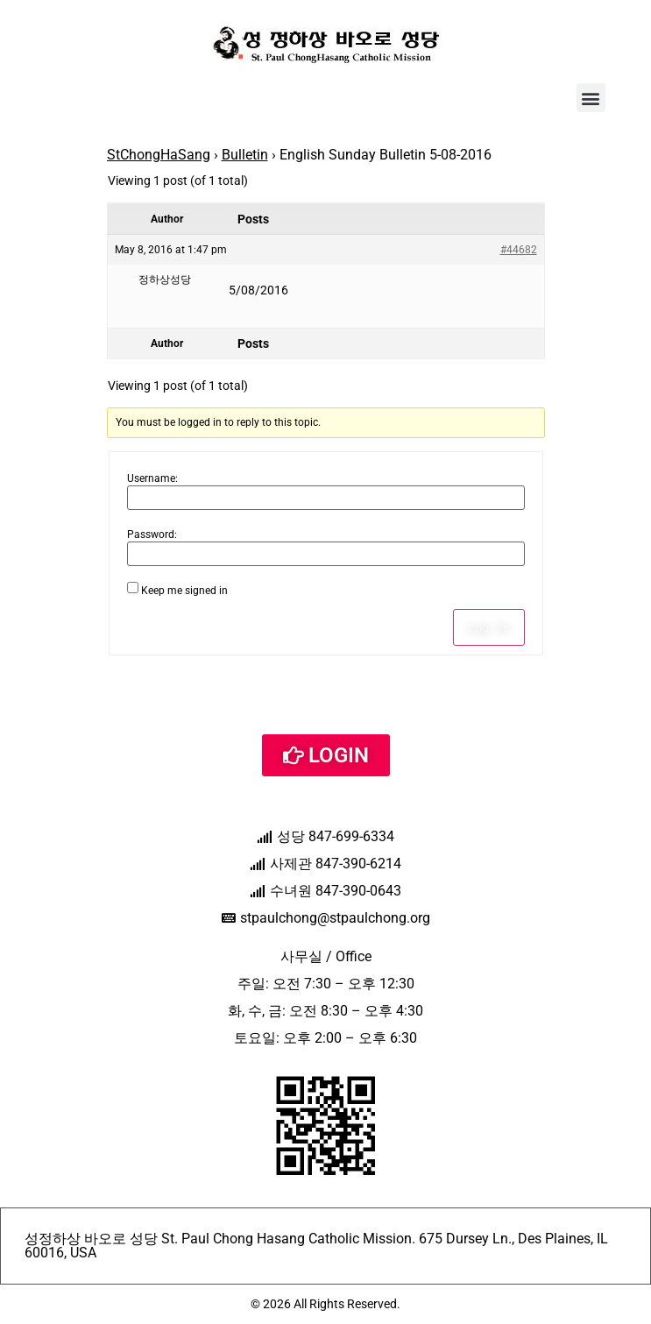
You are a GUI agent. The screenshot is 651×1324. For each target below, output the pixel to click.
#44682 (518, 250)
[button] (591, 97)
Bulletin (245, 154)
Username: (152, 478)
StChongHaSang (158, 154)
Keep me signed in (184, 590)
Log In (489, 627)
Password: (152, 534)
